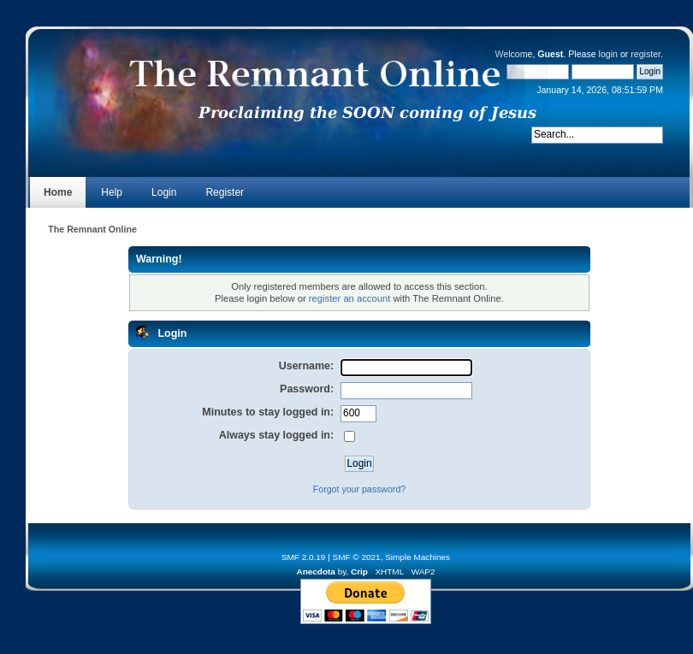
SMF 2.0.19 (303, 557)
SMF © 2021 (357, 557)
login (608, 54)
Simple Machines (417, 557)
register (645, 54)
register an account (349, 298)
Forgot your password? (359, 489)
